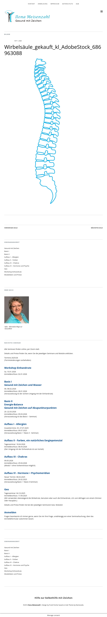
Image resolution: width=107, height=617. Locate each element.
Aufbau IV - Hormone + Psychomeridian (27, 473)
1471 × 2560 (18, 41)
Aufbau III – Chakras (11, 263)
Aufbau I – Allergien (11, 257)
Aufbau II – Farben (11, 260)
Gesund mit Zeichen (11, 248)
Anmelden (10, 512)
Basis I (6, 251)
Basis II (6, 254)
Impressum (54, 4)
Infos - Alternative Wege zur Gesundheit (13, 328)
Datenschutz (67, 4)
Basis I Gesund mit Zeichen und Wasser (23, 383)
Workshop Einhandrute (13, 272)
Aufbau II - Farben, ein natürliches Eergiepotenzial (33, 440)
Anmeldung (42, 4)
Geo (5, 269)
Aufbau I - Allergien (15, 424)
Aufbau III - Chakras (15, 456)
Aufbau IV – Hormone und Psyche (16, 266)
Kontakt (31, 4)
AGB (77, 4)
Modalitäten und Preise (13, 275)
